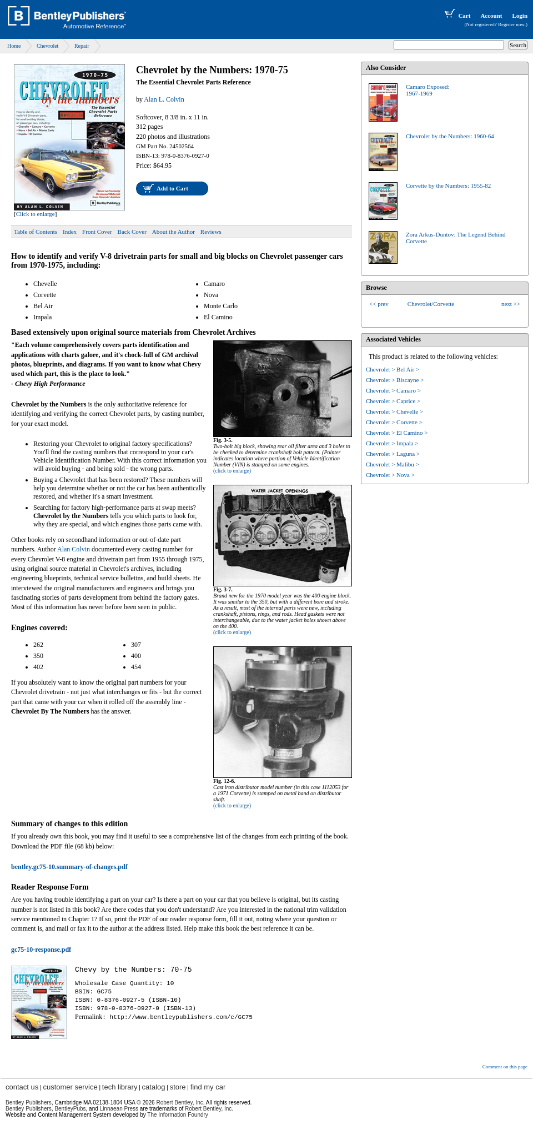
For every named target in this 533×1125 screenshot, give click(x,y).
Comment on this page (504, 1066)
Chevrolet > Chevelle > (394, 411)
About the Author (173, 231)
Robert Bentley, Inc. (209, 1109)
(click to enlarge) (232, 471)
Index (70, 231)
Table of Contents (35, 231)
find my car (208, 1087)
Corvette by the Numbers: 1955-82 (448, 185)
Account (491, 15)
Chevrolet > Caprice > (393, 401)
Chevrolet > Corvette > (394, 422)
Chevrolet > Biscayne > (395, 379)
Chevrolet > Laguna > (393, 453)
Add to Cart (172, 188)
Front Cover (97, 231)
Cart (456, 15)
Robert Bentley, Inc (179, 1102)
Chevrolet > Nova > (390, 474)
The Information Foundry (177, 1115)
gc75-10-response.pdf (41, 949)
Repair (81, 46)
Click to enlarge (35, 213)
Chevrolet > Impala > (392, 443)
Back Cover (132, 231)
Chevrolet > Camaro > (393, 390)
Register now (511, 24)
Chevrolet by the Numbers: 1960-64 (450, 136)
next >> (510, 303)
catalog (153, 1087)
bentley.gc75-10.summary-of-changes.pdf (69, 867)
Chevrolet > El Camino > (397, 432)
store (178, 1087)
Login (519, 15)
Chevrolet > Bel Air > (392, 369)
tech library (120, 1087)
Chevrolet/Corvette (431, 303)
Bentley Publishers (29, 1102)
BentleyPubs (70, 1109)
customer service (70, 1087)
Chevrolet (47, 46)
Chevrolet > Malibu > (392, 464)
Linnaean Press (119, 1109)
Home (14, 46)
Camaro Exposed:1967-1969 (428, 90)
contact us (22, 1087)
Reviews (211, 231)
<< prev (379, 303)
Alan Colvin (73, 549)
